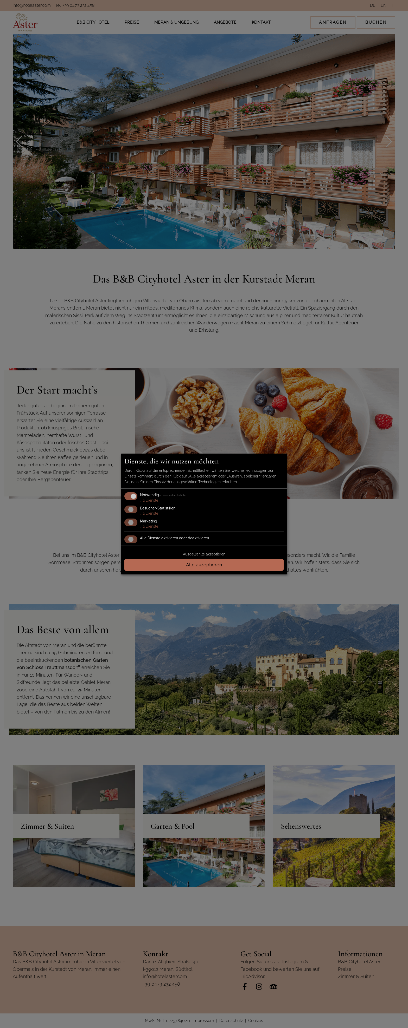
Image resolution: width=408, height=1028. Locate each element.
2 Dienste (149, 500)
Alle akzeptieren (204, 564)
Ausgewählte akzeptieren (204, 554)
